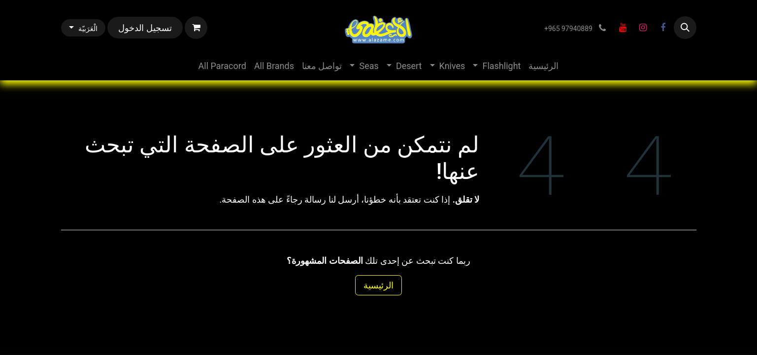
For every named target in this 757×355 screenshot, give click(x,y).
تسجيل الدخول (144, 28)
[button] (685, 27)
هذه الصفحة (243, 199)
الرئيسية (378, 285)
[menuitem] (543, 65)
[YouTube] (623, 27)
